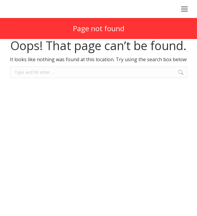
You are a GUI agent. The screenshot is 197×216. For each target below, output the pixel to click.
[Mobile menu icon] (184, 9)
